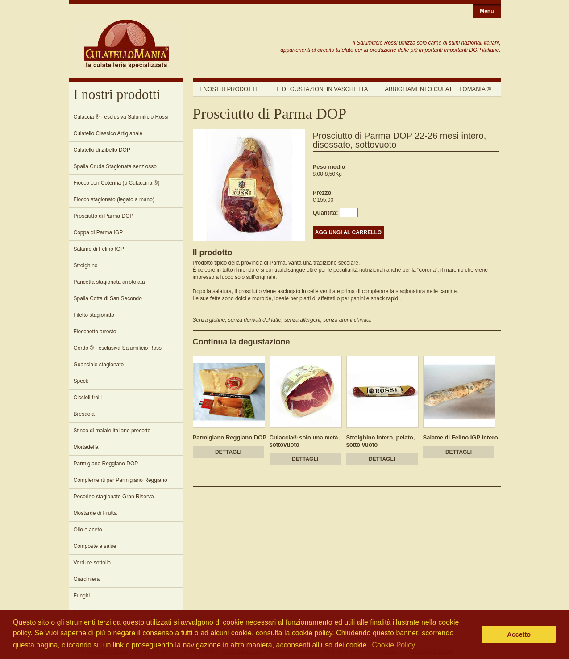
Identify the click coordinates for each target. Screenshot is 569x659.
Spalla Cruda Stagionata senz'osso (115, 166)
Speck (81, 381)
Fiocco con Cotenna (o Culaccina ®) (117, 183)
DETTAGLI (228, 452)
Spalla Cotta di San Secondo (108, 298)
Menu (487, 11)
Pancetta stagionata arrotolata (109, 282)
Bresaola (84, 414)
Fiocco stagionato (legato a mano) (114, 199)
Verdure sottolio (92, 563)
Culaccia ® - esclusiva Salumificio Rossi (121, 117)
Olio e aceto (88, 529)
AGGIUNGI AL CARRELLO (348, 232)
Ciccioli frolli (88, 397)
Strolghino (86, 265)
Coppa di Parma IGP (98, 232)
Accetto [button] (519, 634)
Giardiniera (87, 579)
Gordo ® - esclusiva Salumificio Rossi (118, 348)
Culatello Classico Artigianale (108, 133)
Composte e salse (95, 546)
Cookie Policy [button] (393, 645)
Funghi (82, 596)
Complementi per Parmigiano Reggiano (120, 480)
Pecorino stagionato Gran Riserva (114, 496)
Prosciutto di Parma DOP (103, 216)
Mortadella (86, 447)
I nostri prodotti (228, 89)
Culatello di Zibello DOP (102, 150)
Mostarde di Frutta (95, 513)
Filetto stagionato (94, 315)
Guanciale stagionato (99, 364)
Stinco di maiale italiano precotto (112, 430)
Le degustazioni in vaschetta (320, 89)
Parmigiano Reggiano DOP (106, 463)
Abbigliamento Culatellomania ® (438, 89)
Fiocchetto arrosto (95, 331)
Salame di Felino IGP (99, 249)
